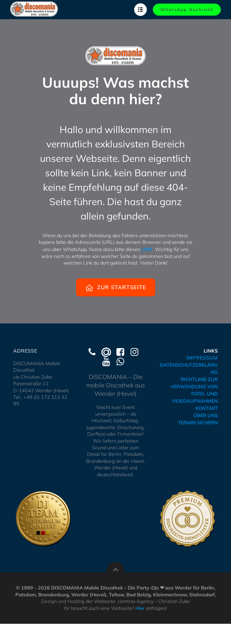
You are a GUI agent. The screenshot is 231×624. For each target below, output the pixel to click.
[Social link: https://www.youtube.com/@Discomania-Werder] (108, 362)
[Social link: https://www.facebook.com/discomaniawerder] (123, 352)
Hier (140, 608)
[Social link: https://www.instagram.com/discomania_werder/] (137, 352)
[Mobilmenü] (140, 9)
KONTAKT (207, 408)
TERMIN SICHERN (198, 423)
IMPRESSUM (202, 358)
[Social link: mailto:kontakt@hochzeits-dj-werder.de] (108, 352)
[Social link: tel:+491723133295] (94, 352)
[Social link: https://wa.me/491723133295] (123, 362)
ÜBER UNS (205, 416)
